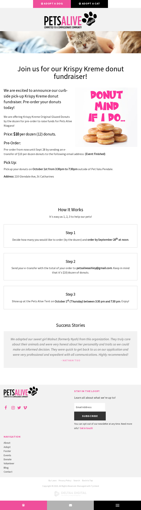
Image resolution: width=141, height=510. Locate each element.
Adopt (7, 447)
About (7, 442)
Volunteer (9, 463)
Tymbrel (95, 486)
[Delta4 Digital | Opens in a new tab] (70, 495)
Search (76, 480)
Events (7, 455)
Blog (6, 467)
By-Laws (52, 480)
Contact (8, 471)
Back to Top (87, 480)
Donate (8, 459)
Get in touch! (86, 428)
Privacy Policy (65, 480)
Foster (7, 451)
